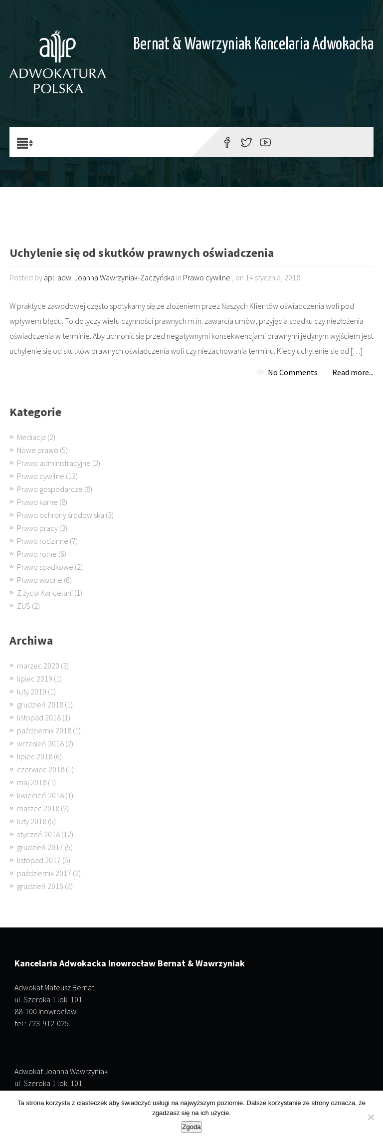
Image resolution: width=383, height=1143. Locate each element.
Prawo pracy (37, 528)
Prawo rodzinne (42, 541)
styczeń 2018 (38, 834)
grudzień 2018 (40, 704)
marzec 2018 (38, 808)
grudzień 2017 (40, 847)
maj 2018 (31, 782)
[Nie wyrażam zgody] (371, 1117)
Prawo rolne (37, 554)
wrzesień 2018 (40, 743)
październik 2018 (44, 730)
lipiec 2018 (34, 756)
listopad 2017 (39, 860)
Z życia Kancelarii (45, 593)
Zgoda (192, 1127)
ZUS (23, 606)
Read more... (353, 372)
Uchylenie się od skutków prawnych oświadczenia (141, 253)
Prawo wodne (39, 580)
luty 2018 (31, 821)
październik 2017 (44, 873)
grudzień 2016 (40, 886)
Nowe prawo (37, 450)
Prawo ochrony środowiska (60, 515)
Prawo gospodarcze (50, 489)
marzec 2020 (38, 666)
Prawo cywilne (206, 277)
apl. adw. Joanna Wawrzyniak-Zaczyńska (109, 277)
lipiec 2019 (34, 679)
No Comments (293, 372)
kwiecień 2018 (40, 795)
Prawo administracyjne (54, 463)
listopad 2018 (39, 717)
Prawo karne (37, 502)
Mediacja (31, 437)
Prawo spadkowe (45, 567)
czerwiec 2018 (40, 769)
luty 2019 (31, 691)
